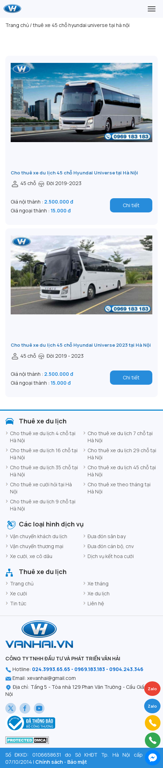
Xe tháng (98, 583)
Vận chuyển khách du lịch (38, 536)
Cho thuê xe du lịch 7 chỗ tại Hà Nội (120, 437)
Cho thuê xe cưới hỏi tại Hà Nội (41, 488)
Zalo (152, 706)
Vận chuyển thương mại (36, 546)
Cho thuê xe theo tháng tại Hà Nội (119, 488)
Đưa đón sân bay (107, 536)
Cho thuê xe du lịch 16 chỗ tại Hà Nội (44, 454)
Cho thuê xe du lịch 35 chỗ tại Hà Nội (44, 471)
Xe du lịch (99, 593)
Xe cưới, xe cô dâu (31, 556)
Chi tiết (131, 205)
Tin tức (18, 603)
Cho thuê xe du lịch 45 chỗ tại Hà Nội (122, 471)
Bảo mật (77, 761)
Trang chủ (21, 583)
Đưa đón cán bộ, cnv (111, 546)
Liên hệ (96, 603)
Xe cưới (18, 593)
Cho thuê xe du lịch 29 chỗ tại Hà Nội (122, 454)
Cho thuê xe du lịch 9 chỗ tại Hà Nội (42, 505)
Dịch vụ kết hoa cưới (111, 556)
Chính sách (49, 761)
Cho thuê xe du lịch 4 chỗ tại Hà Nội (42, 437)
